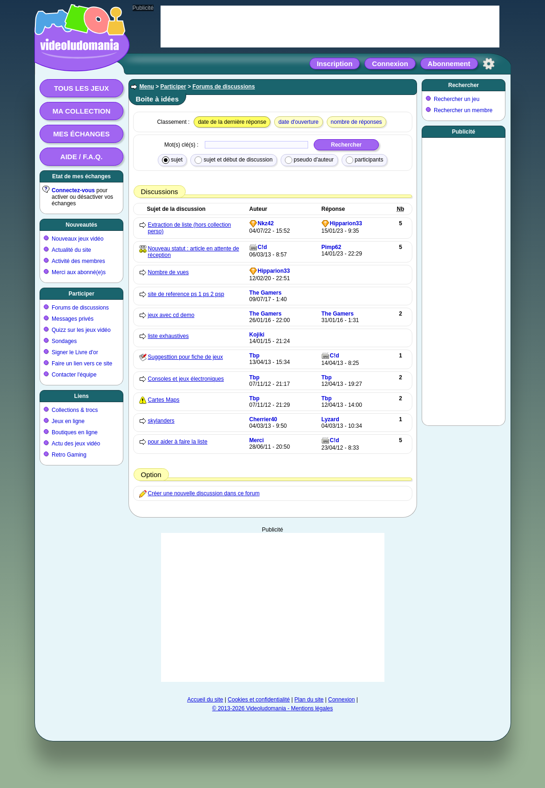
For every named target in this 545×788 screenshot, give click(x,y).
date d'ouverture (298, 122)
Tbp (254, 355)
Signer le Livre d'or (75, 352)
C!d (262, 247)
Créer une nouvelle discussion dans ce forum (204, 493)
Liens (81, 396)
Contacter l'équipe (74, 374)
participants (365, 160)
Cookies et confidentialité (258, 699)
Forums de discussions (80, 307)
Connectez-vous (73, 190)
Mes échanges (81, 134)
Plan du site (309, 699)
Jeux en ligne (68, 421)
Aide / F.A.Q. (82, 157)
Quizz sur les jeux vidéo (81, 330)
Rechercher (463, 85)
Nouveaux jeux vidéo (77, 239)
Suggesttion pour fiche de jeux (185, 357)
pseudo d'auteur (309, 160)
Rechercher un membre (463, 110)
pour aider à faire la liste (178, 441)
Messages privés (73, 319)
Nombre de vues (168, 272)
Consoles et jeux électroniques (186, 379)
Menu (147, 86)
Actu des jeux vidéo (76, 443)
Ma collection (81, 111)
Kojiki (257, 334)
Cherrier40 (263, 419)
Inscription (335, 63)
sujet (172, 160)
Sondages (64, 341)
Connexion (390, 63)
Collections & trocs (75, 410)
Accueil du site (205, 699)
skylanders (161, 421)
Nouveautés (81, 225)
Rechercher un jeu (456, 99)
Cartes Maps (164, 400)
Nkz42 (266, 223)
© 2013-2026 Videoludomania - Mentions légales (272, 708)
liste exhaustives (168, 336)
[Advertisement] (272, 607)
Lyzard (330, 419)
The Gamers (265, 293)
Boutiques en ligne (75, 432)
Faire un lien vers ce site (82, 363)
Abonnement (449, 63)
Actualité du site (71, 250)
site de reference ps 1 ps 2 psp (186, 294)
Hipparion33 (346, 223)
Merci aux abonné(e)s (79, 272)
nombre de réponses (356, 122)
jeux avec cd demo (171, 315)
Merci (256, 440)
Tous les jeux (81, 88)
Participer (81, 293)
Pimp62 (332, 247)
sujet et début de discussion (233, 160)
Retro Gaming (69, 454)
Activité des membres (78, 261)
